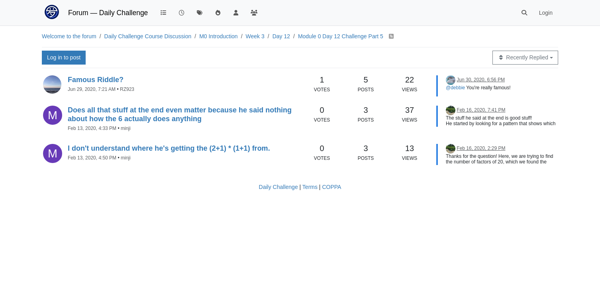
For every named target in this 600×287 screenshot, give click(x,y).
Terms (310, 187)
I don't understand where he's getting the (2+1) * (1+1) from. (169, 148)
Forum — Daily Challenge (108, 13)
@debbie (455, 87)
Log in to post (63, 57)
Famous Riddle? (96, 80)
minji (126, 128)
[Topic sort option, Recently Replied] (525, 58)
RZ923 (127, 89)
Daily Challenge (278, 187)
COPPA (331, 187)
